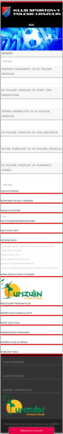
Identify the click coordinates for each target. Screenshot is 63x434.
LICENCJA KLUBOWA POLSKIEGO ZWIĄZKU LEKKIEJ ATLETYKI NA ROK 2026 (29, 268)
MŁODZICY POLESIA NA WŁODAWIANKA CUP (17, 263)
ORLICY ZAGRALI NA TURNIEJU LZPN (15, 259)
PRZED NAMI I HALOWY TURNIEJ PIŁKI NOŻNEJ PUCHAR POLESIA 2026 (27, 246)
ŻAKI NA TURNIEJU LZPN (10, 255)
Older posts (6, 61)
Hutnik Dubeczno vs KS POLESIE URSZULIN (31, 148)
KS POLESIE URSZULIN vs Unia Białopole (30, 132)
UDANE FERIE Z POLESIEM (11, 250)
